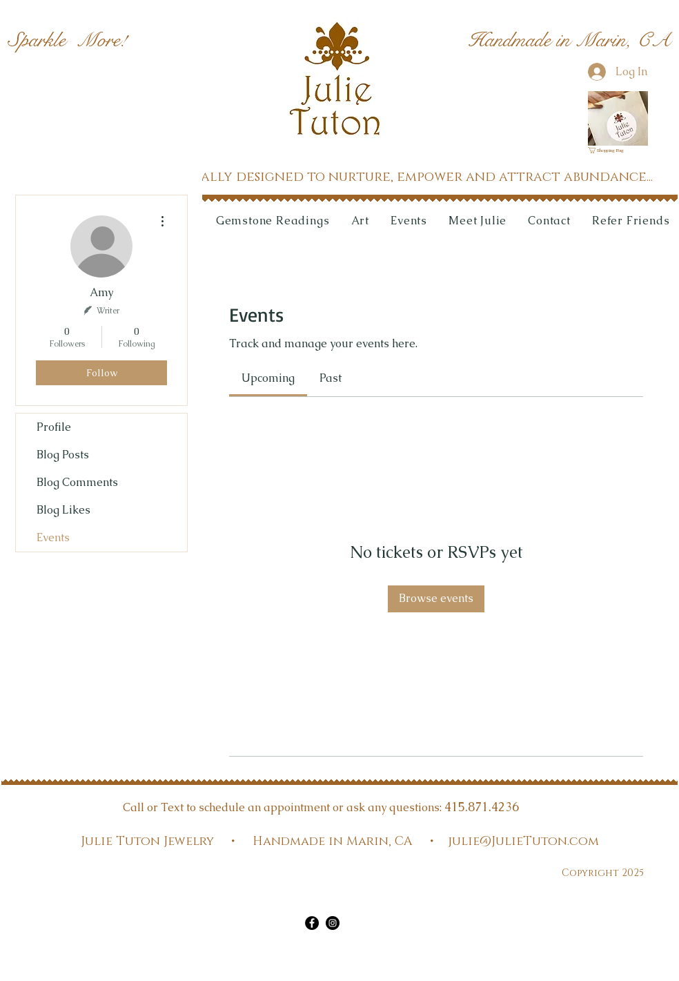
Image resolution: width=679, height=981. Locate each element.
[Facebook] (312, 923)
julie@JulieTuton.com (523, 841)
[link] (610, 150)
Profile (54, 427)
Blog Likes (63, 510)
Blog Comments (77, 482)
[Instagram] (333, 923)
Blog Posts (63, 454)
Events (53, 537)
